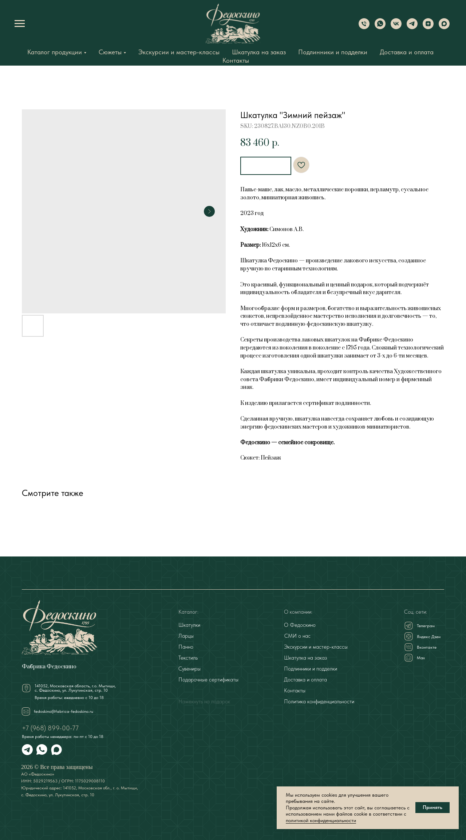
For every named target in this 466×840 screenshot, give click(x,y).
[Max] (444, 27)
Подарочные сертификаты (208, 679)
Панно (185, 646)
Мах (421, 657)
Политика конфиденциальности (319, 701)
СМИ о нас (297, 635)
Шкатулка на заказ (259, 52)
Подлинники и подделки (332, 52)
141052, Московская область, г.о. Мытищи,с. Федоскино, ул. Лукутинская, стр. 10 (75, 687)
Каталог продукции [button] (54, 52)
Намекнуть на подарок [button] (204, 701)
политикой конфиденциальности (321, 820)
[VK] (396, 27)
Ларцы (186, 635)
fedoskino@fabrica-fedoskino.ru (63, 710)
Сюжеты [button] (110, 52)
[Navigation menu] (20, 23)
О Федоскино (300, 624)
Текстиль (188, 657)
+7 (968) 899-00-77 (50, 727)
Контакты (235, 60)
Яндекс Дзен (429, 635)
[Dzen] (428, 27)
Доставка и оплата (407, 52)
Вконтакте (427, 646)
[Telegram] (412, 27)
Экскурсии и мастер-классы (179, 52)
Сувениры (189, 668)
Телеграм (426, 625)
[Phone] (364, 27)
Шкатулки (189, 624)
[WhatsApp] (380, 27)
